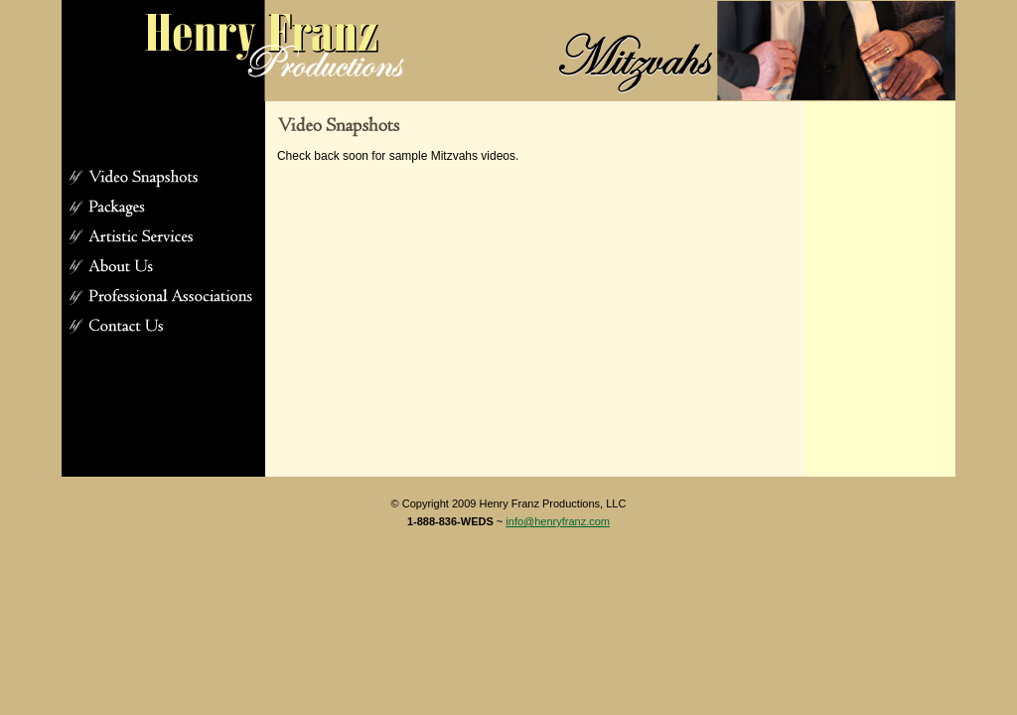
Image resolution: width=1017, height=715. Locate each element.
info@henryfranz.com (558, 521)
